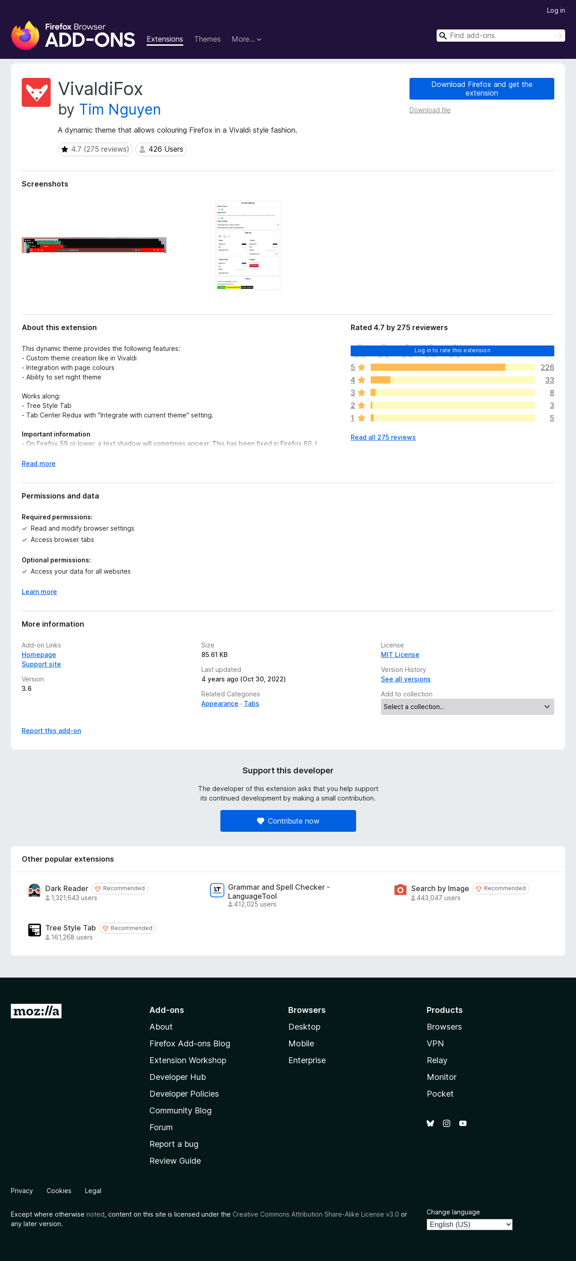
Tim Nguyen (120, 109)
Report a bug (174, 1144)
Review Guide (175, 1160)
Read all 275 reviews (383, 437)
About (161, 1026)
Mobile (301, 1043)
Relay (437, 1060)
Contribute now (288, 820)
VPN (435, 1043)
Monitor (442, 1077)
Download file (430, 110)
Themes (207, 38)
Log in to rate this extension (452, 350)
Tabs (251, 703)
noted (95, 1214)
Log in (556, 10)
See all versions (406, 679)
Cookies (59, 1190)
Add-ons (166, 1010)
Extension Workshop (187, 1060)
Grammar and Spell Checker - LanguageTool (279, 891)
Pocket (440, 1093)
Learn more (39, 591)
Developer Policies (184, 1093)
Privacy (22, 1190)
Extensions (165, 38)
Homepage (39, 654)
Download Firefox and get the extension (482, 88)
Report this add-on (51, 730)
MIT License (400, 654)
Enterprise (307, 1060)
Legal (93, 1190)
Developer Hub (177, 1077)
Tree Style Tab (70, 928)
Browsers (444, 1026)
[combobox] (501, 35)
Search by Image (440, 888)
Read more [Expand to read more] (39, 463)
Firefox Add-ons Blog (189, 1043)
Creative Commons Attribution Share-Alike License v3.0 (316, 1214)
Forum (161, 1127)
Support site (41, 664)
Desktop (304, 1026)
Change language (453, 1212)
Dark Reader (66, 888)
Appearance (219, 703)
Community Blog (180, 1110)
